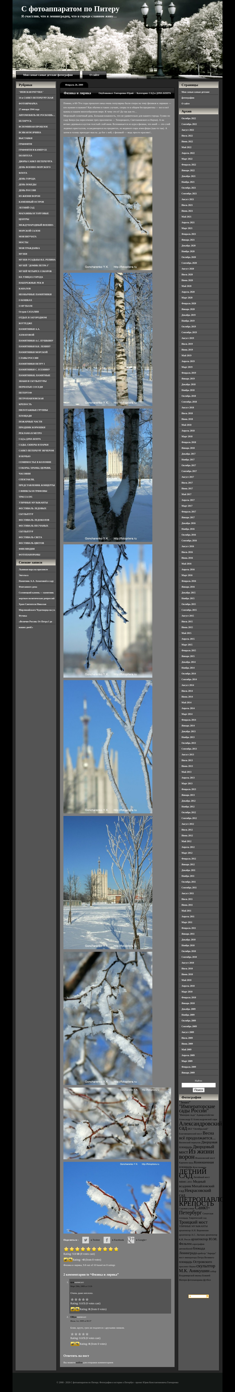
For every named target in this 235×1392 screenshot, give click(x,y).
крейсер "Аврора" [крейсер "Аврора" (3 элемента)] (206, 1253)
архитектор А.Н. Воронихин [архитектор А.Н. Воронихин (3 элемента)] (194, 1230)
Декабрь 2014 (188, 662)
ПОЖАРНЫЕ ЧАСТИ (30, 421)
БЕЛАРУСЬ (25, 121)
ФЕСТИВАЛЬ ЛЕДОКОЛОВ (34, 520)
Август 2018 (188, 407)
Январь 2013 (188, 795)
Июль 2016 (187, 552)
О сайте (94, 75)
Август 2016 (188, 546)
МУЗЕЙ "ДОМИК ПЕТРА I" (34, 265)
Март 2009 (187, 1061)
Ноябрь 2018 (188, 390)
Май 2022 (186, 147)
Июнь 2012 (187, 835)
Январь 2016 (188, 587)
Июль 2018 (187, 413)
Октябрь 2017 (189, 465)
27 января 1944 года (29, 109)
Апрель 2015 (188, 639)
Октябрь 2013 (189, 743)
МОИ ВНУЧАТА (27, 236)
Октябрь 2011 (189, 881)
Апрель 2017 (188, 500)
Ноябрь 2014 (188, 668)
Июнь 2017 (187, 488)
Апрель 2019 (188, 361)
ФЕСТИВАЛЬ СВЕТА (30, 537)
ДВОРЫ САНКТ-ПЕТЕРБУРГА (35, 161)
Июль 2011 (187, 899)
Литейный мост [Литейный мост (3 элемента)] (201, 1177)
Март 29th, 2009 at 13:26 (81, 1286)
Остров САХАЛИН (29, 311)
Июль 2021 (187, 205)
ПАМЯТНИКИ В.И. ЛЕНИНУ (35, 346)
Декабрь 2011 (188, 870)
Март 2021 (187, 228)
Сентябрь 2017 (189, 471)
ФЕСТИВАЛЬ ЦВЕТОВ (31, 543)
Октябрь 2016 (189, 534)
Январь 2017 (188, 517)
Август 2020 (188, 268)
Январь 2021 (188, 240)
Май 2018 (186, 425)
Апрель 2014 (188, 708)
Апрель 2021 (188, 222)
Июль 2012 (187, 829)
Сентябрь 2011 (189, 887)
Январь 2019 (188, 378)
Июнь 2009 (187, 1043)
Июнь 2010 (187, 974)
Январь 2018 (188, 448)
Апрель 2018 (188, 430)
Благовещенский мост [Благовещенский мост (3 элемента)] (190, 1133)
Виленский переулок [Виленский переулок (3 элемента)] (190, 1142)
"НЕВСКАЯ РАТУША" (31, 92)
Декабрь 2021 (188, 176)
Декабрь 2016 (188, 523)
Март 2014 (187, 714)
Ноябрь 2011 (188, 876)
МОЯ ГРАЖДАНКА (29, 248)
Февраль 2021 (189, 234)
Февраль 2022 (189, 164)
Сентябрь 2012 (189, 818)
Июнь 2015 (187, 627)
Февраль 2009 (189, 1067)
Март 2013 (187, 783)
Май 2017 (186, 494)
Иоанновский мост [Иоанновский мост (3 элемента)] (205, 1158)
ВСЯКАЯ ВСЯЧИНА (30, 132)
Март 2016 (187, 575)
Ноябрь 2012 (188, 806)
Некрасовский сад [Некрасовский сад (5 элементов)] (195, 1192)
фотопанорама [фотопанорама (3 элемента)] (195, 1280)
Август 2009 (188, 1032)
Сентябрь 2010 (189, 957)
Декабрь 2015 (188, 592)
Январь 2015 (188, 656)
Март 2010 (187, 991)
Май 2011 (186, 910)
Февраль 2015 (189, 650)
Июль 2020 (187, 274)
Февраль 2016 (189, 581)
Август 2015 (188, 615)
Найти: (198, 1080)
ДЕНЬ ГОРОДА (27, 178)
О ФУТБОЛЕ (26, 306)
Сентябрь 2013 (189, 748)
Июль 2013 (187, 760)
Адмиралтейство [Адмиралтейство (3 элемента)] (205, 1115)
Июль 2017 (187, 482)
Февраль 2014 (189, 720)
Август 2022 (188, 130)
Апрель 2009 (188, 1055)
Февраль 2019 (189, 373)
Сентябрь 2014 (189, 679)
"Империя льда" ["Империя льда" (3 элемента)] (187, 1115)
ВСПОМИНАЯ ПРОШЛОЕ (33, 126)
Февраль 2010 (189, 997)
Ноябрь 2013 (188, 737)
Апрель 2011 (188, 916)
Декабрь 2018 (188, 384)
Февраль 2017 (189, 511)
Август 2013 (188, 754)
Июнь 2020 (187, 280)
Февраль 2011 (189, 928)
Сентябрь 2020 (189, 263)
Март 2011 (187, 922)
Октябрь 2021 (189, 187)
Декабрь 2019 (188, 315)
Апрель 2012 (188, 847)
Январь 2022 (188, 170)
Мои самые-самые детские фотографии (48, 75)
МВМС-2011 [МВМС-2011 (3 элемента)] (185, 1182)
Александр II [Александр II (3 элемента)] (185, 1119)
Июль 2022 (187, 135)
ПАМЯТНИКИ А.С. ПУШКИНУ (36, 340)
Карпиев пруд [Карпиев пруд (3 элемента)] (186, 1162)
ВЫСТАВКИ (25, 138)
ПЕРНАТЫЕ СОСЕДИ (31, 387)
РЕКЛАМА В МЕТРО (30, 433)
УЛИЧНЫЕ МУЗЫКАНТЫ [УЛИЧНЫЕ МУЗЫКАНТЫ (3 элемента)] (193, 1226)
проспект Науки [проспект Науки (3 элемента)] (187, 1266)
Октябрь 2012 (189, 812)
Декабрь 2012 (188, 801)
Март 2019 (187, 367)
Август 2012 (188, 824)
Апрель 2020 (188, 292)
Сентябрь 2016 (189, 540)
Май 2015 (186, 633)
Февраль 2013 (189, 789)
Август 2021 (188, 199)
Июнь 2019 (187, 349)
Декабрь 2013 (188, 731)
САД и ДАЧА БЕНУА (30, 439)
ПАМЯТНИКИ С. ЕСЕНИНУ (34, 369)
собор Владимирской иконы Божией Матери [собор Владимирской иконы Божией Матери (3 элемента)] (197, 1275)
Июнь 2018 (187, 419)
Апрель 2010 (188, 986)
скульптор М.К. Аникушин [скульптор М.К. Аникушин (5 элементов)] (197, 1268)
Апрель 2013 (188, 777)
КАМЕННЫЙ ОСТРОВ (31, 202)
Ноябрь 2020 (188, 251)
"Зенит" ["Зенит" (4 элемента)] (185, 1102)
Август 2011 (188, 893)
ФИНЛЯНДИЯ (26, 549)
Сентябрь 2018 (189, 401)
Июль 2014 (187, 691)
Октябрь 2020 (189, 257)
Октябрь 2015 (189, 604)
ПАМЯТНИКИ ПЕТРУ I (32, 364)
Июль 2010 (187, 968)
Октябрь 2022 (189, 118)
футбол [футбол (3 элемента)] (207, 1280)
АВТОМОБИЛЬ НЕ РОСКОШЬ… (37, 115)
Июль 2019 (187, 344)
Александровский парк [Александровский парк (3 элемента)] (205, 1119)
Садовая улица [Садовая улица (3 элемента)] (186, 1208)
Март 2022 (187, 159)
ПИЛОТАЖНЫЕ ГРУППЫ (33, 410)
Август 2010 (188, 962)
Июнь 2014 (187, 696)
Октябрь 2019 (189, 326)
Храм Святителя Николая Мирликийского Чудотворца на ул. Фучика (37, 610)
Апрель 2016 (188, 569)
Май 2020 (186, 286)
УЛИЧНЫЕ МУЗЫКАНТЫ (33, 502)
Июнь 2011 (187, 905)
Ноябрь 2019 (188, 320)
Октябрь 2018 (189, 396)
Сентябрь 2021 (189, 193)
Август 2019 (188, 338)
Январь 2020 (188, 309)
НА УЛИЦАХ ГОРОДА (31, 277)
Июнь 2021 (187, 211)
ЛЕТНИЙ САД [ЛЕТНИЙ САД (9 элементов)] (193, 1173)
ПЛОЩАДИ (25, 416)
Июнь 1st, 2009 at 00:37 (80, 1321)
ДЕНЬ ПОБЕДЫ (27, 184)
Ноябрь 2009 (188, 1015)
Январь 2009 (188, 1072)
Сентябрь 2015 (189, 610)
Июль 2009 (187, 1038)
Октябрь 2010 (189, 951)
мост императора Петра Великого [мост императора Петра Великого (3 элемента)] (196, 1257)
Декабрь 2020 (188, 245)
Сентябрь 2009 (189, 1026)
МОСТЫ (23, 242)
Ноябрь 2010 (188, 945)
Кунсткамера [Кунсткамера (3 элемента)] (199, 1167)
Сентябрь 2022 (189, 124)
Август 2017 (188, 477)
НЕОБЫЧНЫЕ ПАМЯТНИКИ (35, 294)
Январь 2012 (188, 864)
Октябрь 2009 (189, 1020)
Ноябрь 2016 (188, 529)
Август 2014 (188, 685)
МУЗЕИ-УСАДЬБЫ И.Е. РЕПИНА (37, 259)
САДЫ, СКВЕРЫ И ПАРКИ (33, 444)
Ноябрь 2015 (188, 598)
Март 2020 (187, 297)
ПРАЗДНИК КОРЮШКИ (32, 427)
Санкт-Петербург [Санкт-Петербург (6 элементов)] (194, 1210)
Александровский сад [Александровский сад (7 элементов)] (200, 1125)
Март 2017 (187, 506)
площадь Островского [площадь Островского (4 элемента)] (195, 1262)
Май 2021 (186, 216)
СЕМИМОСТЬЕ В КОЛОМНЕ (35, 462)
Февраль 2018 (189, 442)
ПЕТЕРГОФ (25, 392)
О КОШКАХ (25, 300)
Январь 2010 (188, 1003)
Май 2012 (186, 841)
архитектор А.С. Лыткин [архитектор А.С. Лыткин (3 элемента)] (192, 1235)
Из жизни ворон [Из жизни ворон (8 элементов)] (196, 1154)
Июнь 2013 (187, 766)
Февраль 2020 (189, 303)
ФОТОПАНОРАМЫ (29, 554)
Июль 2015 (187, 621)
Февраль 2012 (189, 858)
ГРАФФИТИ (25, 144)
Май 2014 (186, 702)
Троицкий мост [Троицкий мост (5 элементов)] (193, 1222)
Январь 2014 (188, 725)
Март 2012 (187, 853)
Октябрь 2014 (189, 673)
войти (79, 1362)
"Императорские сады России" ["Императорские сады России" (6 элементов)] (197, 1108)
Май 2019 (186, 355)
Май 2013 (186, 772)
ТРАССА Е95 (25, 497)
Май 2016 (186, 563)
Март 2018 (187, 436)
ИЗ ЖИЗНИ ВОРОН (29, 196)
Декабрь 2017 (188, 454)
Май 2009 (186, 1049)
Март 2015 (187, 644)
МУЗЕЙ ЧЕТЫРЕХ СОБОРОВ (35, 271)
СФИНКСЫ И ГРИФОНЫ (33, 491)
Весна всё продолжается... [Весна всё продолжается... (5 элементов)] (197, 1135)
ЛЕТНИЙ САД (26, 207)
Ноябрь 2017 (188, 459)
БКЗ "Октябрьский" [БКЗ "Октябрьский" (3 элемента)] (198, 1129)
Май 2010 (186, 980)
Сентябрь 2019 (189, 332)
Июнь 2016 (187, 558)
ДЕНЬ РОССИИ (27, 190)
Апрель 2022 (188, 153)
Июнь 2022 (187, 141)
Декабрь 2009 (188, 1009)
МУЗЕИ (23, 254)
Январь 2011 (188, 934)
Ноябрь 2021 (188, 182)
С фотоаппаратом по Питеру (70, 9)
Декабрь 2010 (188, 939)
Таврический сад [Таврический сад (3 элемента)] (197, 1218)
